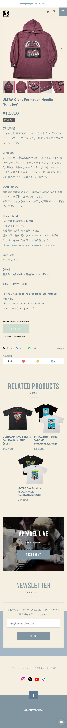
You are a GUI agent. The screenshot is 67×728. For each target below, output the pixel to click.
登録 (33, 636)
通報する (60, 349)
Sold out (15, 328)
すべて (10, 361)
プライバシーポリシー (20, 668)
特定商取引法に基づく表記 (44, 668)
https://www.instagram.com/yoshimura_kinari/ (29, 245)
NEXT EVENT (33, 555)
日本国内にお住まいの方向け (15, 336)
